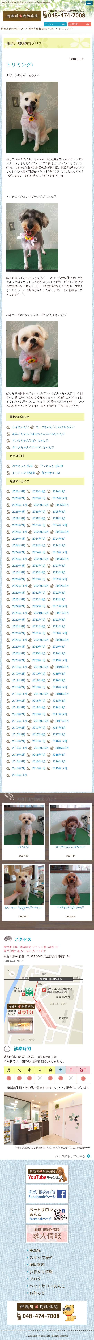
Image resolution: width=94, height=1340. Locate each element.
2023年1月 (39, 579)
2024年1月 (39, 552)
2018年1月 (39, 714)
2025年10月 (41, 504)
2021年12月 (60, 606)
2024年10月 (41, 531)
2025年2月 (19, 525)
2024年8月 (19, 538)
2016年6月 (59, 754)
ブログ (35, 1279)
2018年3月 (59, 707)
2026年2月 (19, 498)
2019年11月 (19, 666)
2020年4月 (39, 653)
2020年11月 (19, 639)
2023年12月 (60, 552)
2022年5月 (19, 599)
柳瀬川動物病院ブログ (41, 28)
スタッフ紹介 (41, 1257)
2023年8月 (19, 565)
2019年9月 (62, 666)
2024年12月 (60, 525)
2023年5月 (19, 572)
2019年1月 (39, 687)
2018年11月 (19, 694)
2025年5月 (19, 518)
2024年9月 (62, 531)
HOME (35, 1250)
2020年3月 (59, 653)
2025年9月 (62, 504)
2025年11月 (19, 504)
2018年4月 (39, 707)
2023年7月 (39, 565)
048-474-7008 (13, 961)
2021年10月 (41, 612)
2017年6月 (59, 727)
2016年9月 (62, 748)
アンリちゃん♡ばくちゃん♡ (30, 440)
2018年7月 (39, 700)
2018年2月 (19, 714)
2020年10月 (41, 639)
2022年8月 (19, 592)
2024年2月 (19, 552)
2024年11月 (19, 531)
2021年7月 (39, 619)
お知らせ (37, 1293)
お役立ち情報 (41, 1272)
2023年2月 (19, 579)
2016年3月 (59, 761)
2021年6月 (59, 619)
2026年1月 (39, 498)
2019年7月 (39, 673)
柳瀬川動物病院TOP (12, 28)
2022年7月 (39, 592)
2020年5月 (19, 653)
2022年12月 (60, 579)
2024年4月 (39, 545)
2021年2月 (19, 633)
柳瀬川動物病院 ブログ (37, 799)
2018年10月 (41, 694)
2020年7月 (39, 646)
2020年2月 (19, 660)
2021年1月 (39, 633)
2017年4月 (39, 734)
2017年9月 (62, 721)
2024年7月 (39, 538)
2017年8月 (19, 727)
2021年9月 (62, 612)
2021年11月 (19, 612)
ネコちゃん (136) (22, 466)
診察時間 (74, 24)
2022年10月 (41, 585)
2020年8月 (19, 646)
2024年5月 (19, 545)
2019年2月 (19, 687)
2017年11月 (19, 721)
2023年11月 (19, 558)
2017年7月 (39, 727)
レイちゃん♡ (20, 427)
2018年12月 (60, 687)
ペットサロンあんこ (47, 1286)
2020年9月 (62, 639)
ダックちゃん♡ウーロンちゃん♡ (33, 447)
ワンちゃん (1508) (51, 466)
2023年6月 (59, 565)
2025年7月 (39, 511)
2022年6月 (59, 592)
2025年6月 (59, 511)
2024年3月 (59, 545)
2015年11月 (19, 775)
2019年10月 (41, 666)
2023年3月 (59, 572)
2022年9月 (62, 585)
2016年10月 (41, 748)
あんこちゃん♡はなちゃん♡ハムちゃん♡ (38, 433)
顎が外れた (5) (51, 472)
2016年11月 (19, 748)
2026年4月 (39, 491)
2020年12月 (60, 633)
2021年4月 (39, 626)
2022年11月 (19, 585)
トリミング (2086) (23, 472)
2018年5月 (19, 707)
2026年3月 (59, 491)
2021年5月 (19, 626)
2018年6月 (59, 700)
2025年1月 (39, 525)
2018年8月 (19, 700)
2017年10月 (41, 721)
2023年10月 (41, 558)
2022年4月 (39, 599)
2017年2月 (19, 741)
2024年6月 (59, 538)
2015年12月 (60, 768)
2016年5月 (19, 761)
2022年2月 (19, 606)
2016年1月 (39, 768)
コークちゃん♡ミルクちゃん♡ (55, 427)
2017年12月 (60, 714)
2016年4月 (39, 761)
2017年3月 (59, 734)
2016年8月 (19, 754)
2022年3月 (59, 599)
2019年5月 (19, 680)
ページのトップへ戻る (70, 1156)
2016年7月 (39, 754)
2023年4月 (39, 572)
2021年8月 (19, 619)
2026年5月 (19, 491)
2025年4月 (39, 518)
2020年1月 (39, 660)
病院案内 (37, 1264)
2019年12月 (60, 660)
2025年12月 (60, 498)
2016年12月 (60, 741)
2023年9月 (62, 558)
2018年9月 (62, 694)
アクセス (49, 24)
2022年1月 (39, 606)
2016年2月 (19, 768)
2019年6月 (59, 673)
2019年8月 (19, 673)
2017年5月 (19, 734)
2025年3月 (59, 518)
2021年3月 (59, 626)
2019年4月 (39, 680)
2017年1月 (39, 741)
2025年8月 (19, 511)
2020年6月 (59, 646)
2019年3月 (59, 680)
